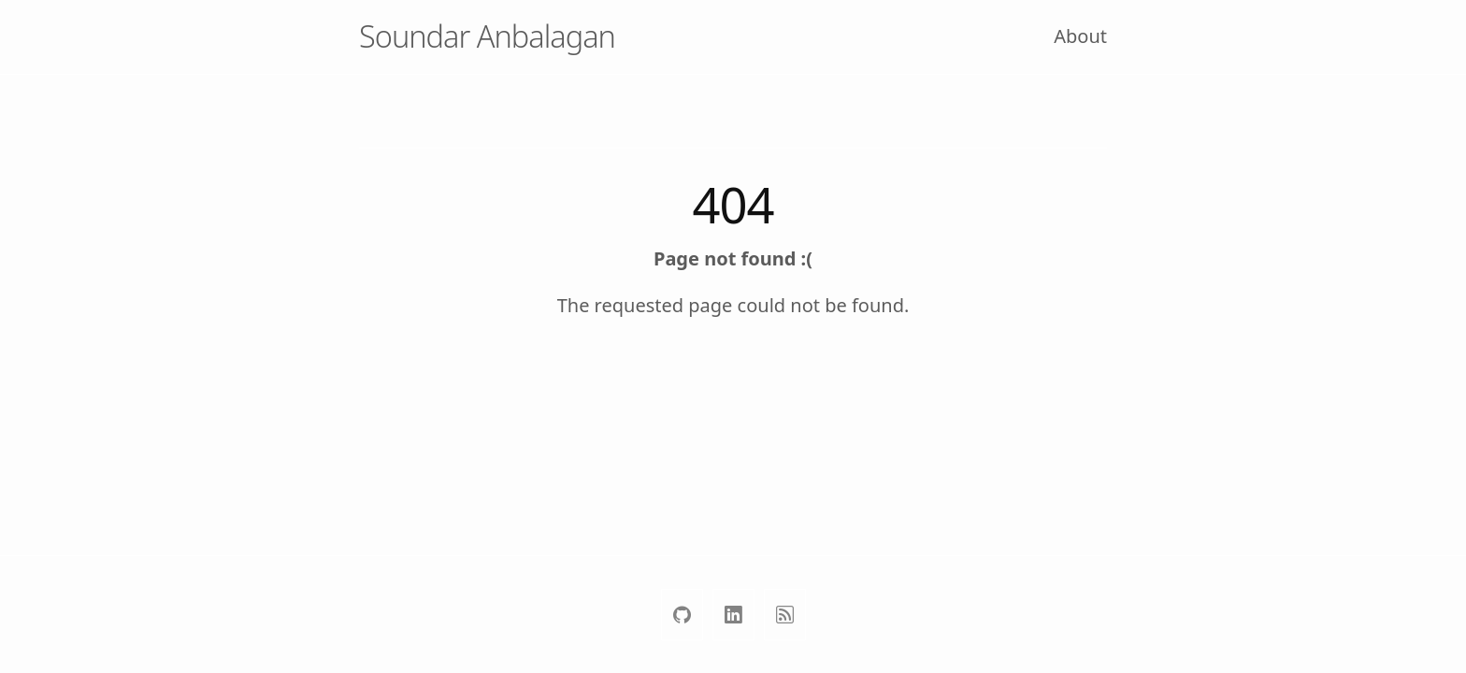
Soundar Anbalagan (487, 36)
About (1080, 36)
